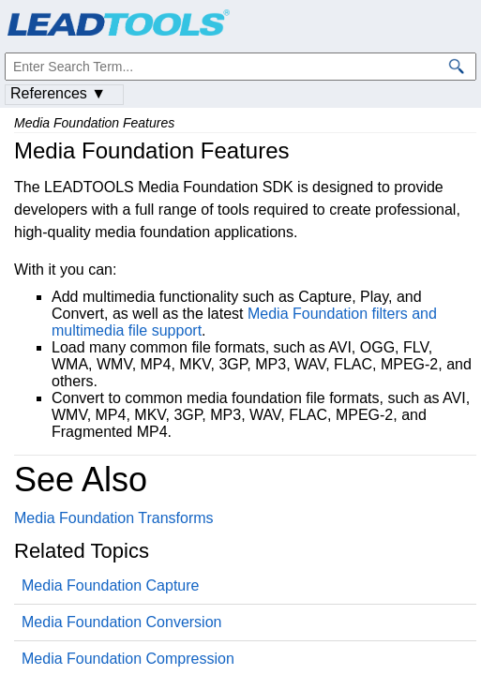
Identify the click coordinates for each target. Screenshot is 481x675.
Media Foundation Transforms (114, 518)
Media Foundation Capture (110, 585)
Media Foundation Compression (128, 659)
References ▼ (58, 93)
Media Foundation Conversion (121, 622)
